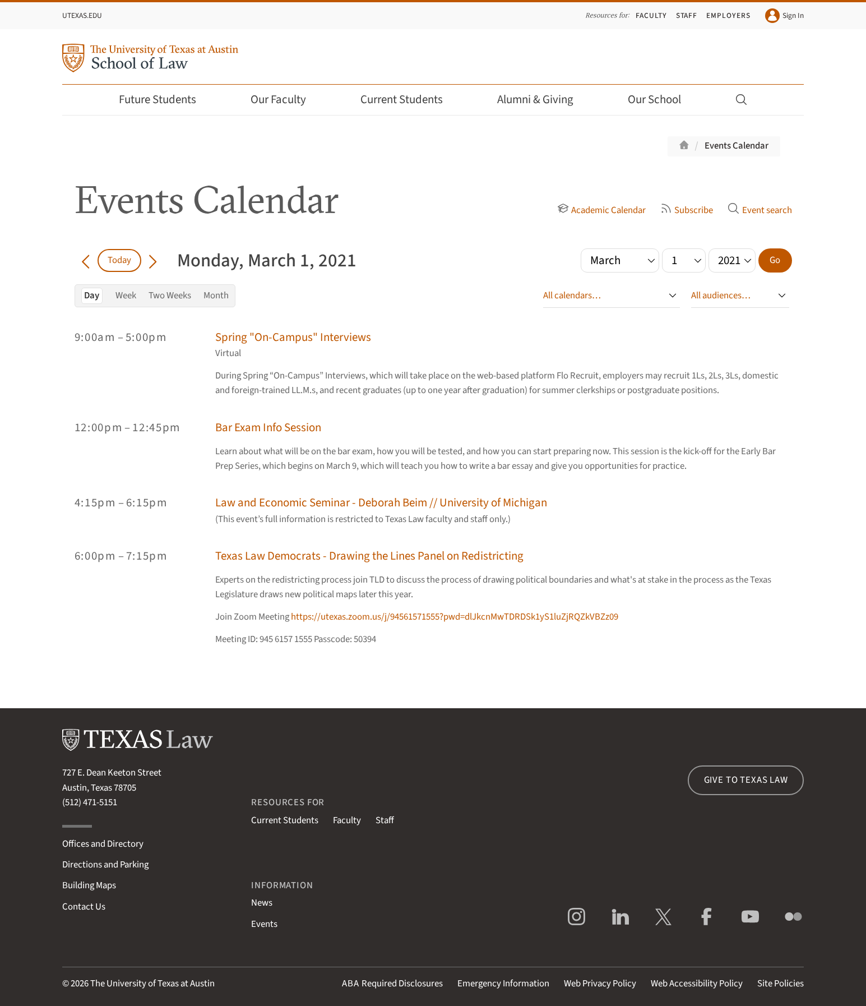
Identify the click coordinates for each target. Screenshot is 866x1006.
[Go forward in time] (152, 260)
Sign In (784, 15)
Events (264, 924)
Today (119, 260)
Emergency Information (503, 983)
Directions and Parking (105, 864)
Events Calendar (736, 146)
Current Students (409, 99)
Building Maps (89, 885)
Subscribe (686, 210)
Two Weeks (170, 295)
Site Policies (780, 983)
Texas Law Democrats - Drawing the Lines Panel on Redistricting (369, 556)
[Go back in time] (86, 260)
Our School (662, 99)
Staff (687, 15)
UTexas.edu (82, 15)
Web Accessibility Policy (697, 983)
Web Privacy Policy (600, 983)
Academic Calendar (601, 210)
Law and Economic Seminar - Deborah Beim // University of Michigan (381, 503)
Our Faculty (286, 99)
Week (125, 295)
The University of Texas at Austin (152, 983)
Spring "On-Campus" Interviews (293, 337)
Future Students (165, 99)
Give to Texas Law (746, 780)
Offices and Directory (102, 844)
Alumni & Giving (543, 99)
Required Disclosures (392, 983)
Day (91, 295)
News (261, 903)
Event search (759, 210)
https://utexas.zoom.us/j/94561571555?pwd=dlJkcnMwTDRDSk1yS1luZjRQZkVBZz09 (454, 617)
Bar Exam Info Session (268, 427)
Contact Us (83, 906)
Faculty (651, 15)
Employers (728, 15)
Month (216, 295)
